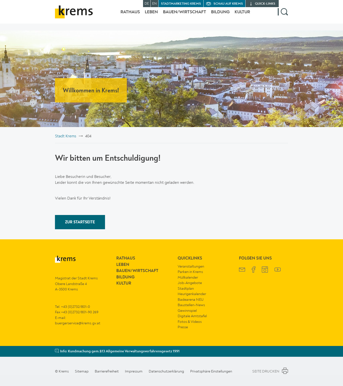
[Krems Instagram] (265, 270)
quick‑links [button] (265, 3)
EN (154, 3)
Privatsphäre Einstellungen (211, 371)
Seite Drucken (270, 371)
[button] (283, 15)
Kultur (242, 15)
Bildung (218, 15)
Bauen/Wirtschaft (179, 15)
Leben (143, 15)
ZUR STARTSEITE (80, 222)
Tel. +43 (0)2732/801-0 (72, 306)
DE (147, 3)
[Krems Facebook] (253, 270)
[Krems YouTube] (278, 270)
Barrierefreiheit (107, 371)
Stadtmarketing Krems (181, 3)
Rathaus (120, 15)
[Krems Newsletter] (242, 270)
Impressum (134, 371)
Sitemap (82, 371)
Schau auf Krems (228, 3)
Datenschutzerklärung (166, 371)
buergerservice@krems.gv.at (77, 323)
